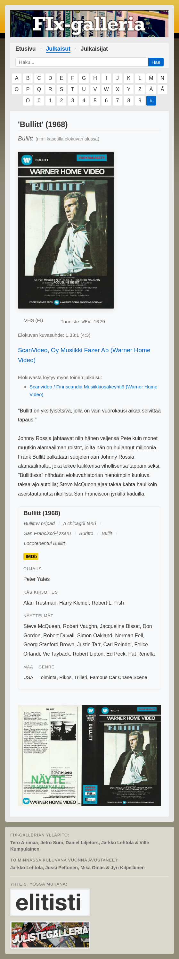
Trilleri (80, 677)
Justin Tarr (89, 644)
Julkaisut (58, 49)
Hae (155, 62)
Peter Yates (36, 579)
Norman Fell (129, 635)
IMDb (31, 556)
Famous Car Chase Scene (118, 677)
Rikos (65, 677)
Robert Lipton (88, 654)
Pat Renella (141, 654)
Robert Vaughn (80, 626)
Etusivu (25, 49)
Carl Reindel (117, 644)
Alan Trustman (39, 603)
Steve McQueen (41, 626)
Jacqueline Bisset (120, 626)
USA (28, 677)
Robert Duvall (58, 635)
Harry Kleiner (74, 603)
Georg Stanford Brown (48, 644)
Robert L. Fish (108, 603)
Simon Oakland (94, 635)
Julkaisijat (94, 49)
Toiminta (47, 677)
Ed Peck (116, 654)
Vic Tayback (56, 654)
